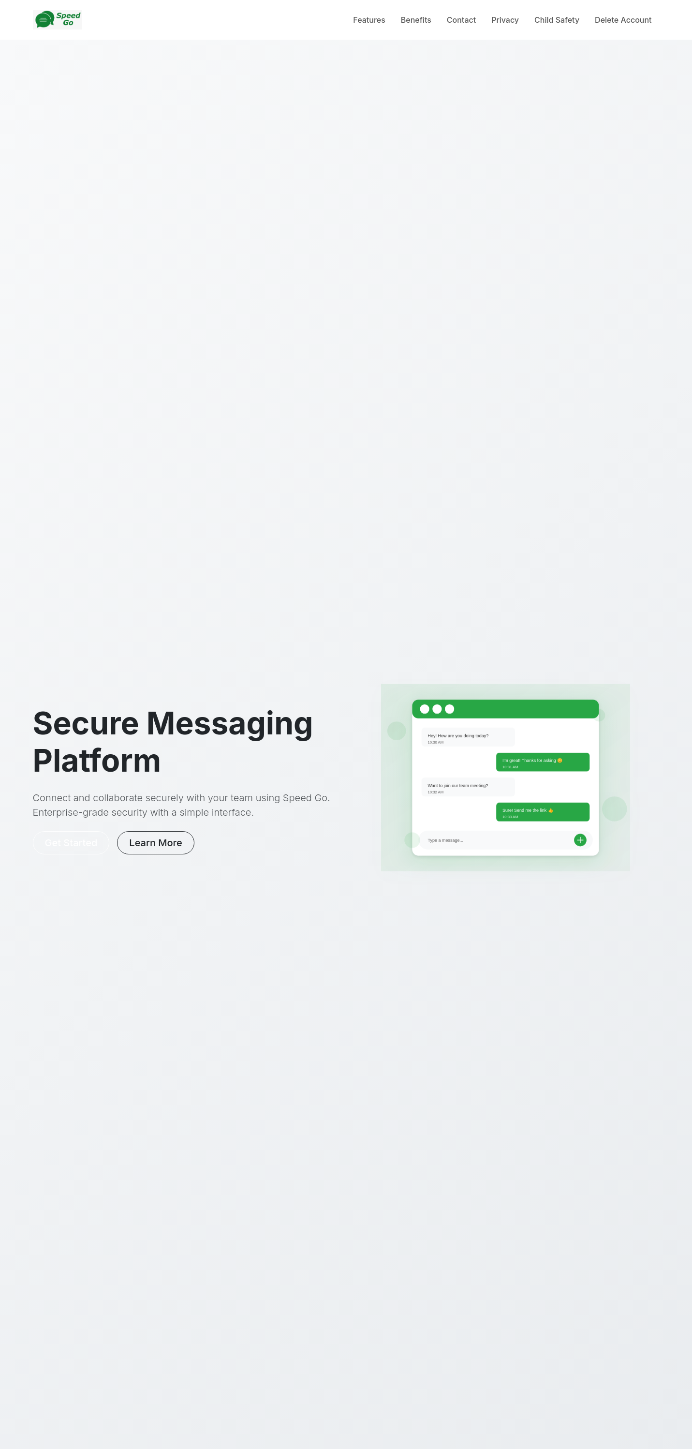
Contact (461, 20)
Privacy (505, 20)
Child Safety (556, 20)
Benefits (416, 20)
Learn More (155, 843)
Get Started (71, 843)
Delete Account (623, 20)
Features (369, 20)
